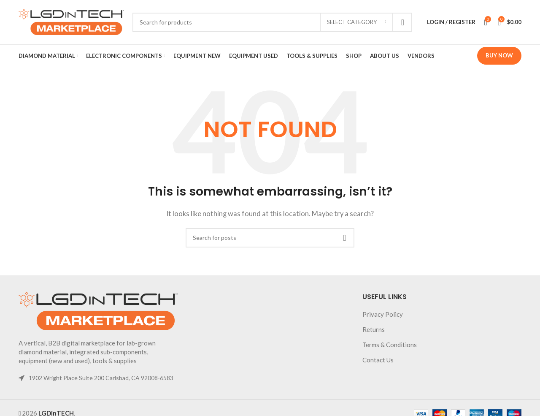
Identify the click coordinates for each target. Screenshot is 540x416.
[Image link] (98, 310)
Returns (373, 329)
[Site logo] (71, 21)
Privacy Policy (382, 314)
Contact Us (378, 360)
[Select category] (356, 22)
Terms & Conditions (389, 344)
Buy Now (499, 55)
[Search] (272, 22)
